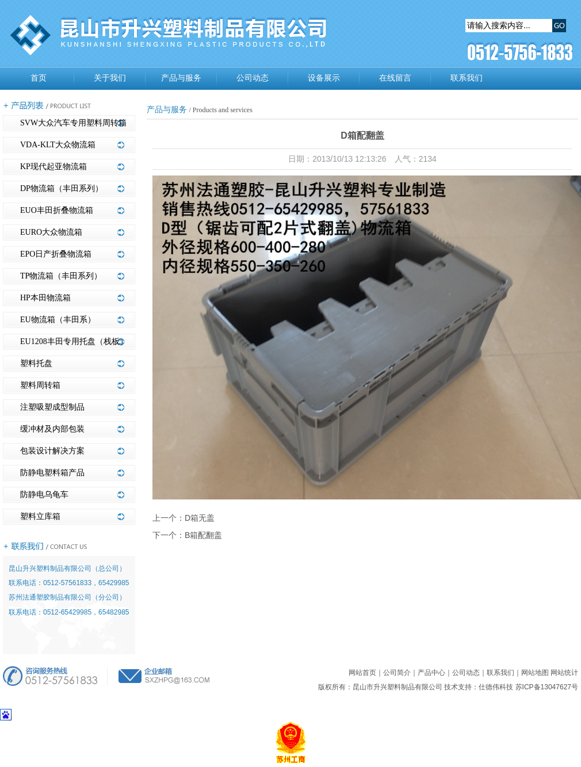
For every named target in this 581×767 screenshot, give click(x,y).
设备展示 (324, 78)
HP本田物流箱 (45, 297)
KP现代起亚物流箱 (53, 166)
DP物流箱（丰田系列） (61, 188)
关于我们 (110, 78)
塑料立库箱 (40, 516)
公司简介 (397, 673)
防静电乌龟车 (44, 494)
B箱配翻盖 (203, 535)
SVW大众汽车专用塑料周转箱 (73, 123)
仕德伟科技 (496, 687)
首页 (38, 78)
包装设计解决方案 (52, 451)
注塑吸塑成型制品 (52, 407)
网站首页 (362, 673)
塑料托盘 (36, 363)
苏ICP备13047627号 (546, 687)
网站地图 (535, 673)
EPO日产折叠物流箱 (55, 254)
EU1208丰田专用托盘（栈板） (74, 341)
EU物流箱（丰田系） (57, 319)
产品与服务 (181, 78)
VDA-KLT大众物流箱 (57, 144)
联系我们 (466, 78)
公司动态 (252, 78)
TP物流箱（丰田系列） (61, 276)
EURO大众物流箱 (51, 232)
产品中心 (431, 673)
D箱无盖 (200, 517)
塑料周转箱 (40, 385)
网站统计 (564, 673)
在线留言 (395, 78)
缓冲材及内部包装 (52, 429)
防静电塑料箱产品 (52, 472)
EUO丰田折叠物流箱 (56, 210)
